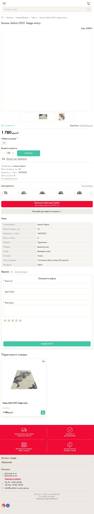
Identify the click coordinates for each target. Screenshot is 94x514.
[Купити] (43, 412)
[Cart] (89, 4)
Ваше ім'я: (8, 281)
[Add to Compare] (43, 361)
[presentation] (23, 332)
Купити (29, 153)
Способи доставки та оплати (47, 211)
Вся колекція (87, 185)
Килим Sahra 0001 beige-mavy (15, 403)
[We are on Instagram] (3, 505)
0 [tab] (11, 272)
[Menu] (4, 3)
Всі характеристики (9, 178)
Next (91, 193)
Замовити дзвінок (13, 479)
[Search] (88, 9)
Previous (2, 193)
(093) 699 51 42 (11, 476)
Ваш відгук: (8, 302)
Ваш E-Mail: (8, 291)
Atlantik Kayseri (86, 125)
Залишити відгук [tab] (20, 272)
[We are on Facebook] (8, 505)
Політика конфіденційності (47, 498)
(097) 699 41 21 (11, 473)
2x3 (4, 143)
